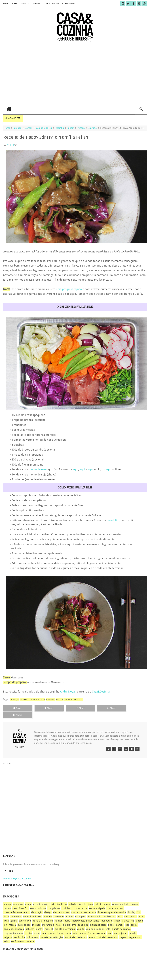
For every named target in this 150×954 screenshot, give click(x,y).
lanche (139, 913)
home (5, 4)
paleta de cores (98, 918)
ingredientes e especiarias (85, 913)
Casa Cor (23, 901)
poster (39, 922)
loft (5, 918)
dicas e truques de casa (83, 905)
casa (14, 901)
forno (141, 909)
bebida (72, 897)
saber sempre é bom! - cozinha (89, 926)
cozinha (60, 128)
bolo (90, 897)
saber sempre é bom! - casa (56, 926)
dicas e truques (61, 905)
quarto (80, 922)
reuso (36, 926)
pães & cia (83, 918)
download (16, 909)
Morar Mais (48, 918)
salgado (92, 128)
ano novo (18, 897)
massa (12, 918)
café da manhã (102, 897)
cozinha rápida (97, 901)
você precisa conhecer (23, 934)
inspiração (106, 913)
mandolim (113, 520)
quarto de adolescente (98, 922)
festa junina (130, 909)
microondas (24, 918)
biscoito (82, 897)
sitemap (36, 4)
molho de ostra (38, 469)
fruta (6, 913)
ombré (66, 918)
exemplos (80, 909)
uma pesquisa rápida (69, 289)
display (131, 905)
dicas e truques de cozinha (112, 905)
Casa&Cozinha (101, 691)
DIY (138, 905)
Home (7, 128)
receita (81, 128)
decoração (37, 905)
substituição (56, 930)
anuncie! (25, 4)
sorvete (44, 930)
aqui (75, 469)
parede (120, 918)
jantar (71, 128)
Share (46, 708)
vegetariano (135, 930)
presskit (49, 922)
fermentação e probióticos (102, 909)
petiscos (30, 922)
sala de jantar (120, 926)
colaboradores (44, 128)
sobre (14, 4)
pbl (127, 918)
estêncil (69, 909)
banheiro (62, 897)
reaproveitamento (13, 926)
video (6, 934)
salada (132, 926)
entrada (48, 909)
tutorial (92, 930)
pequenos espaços (14, 922)
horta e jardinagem (43, 913)
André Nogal (67, 691)
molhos (36, 918)
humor (58, 913)
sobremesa (33, 930)
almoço (18, 128)
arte (53, 897)
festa (119, 909)
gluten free (25, 913)
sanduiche (19, 930)
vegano (123, 930)
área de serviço (41, 897)
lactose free (128, 913)
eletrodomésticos (32, 909)
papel (111, 918)
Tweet (16, 708)
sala (109, 926)
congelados (54, 901)
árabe (28, 897)
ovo (74, 918)
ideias (67, 913)
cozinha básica (79, 901)
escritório (59, 909)
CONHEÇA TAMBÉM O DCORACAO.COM (59, 4)
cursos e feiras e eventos (16, 905)
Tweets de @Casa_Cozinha (17, 871)
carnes (28, 128)
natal (58, 918)
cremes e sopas (115, 901)
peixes (134, 918)
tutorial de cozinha (108, 930)
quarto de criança (121, 922)
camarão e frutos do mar (125, 897)
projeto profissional (65, 922)
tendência (70, 930)
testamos (82, 930)
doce (6, 909)
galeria (14, 913)
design (47, 905)
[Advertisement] (75, 72)
